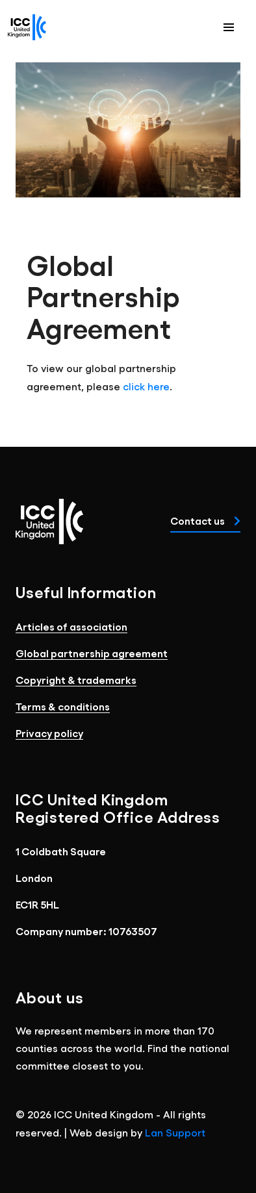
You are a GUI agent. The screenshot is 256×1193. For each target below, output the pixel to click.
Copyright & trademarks (76, 679)
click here (146, 386)
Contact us (205, 520)
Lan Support (175, 1132)
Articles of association (71, 626)
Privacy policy (49, 733)
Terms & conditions (63, 706)
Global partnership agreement (92, 653)
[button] (228, 27)
